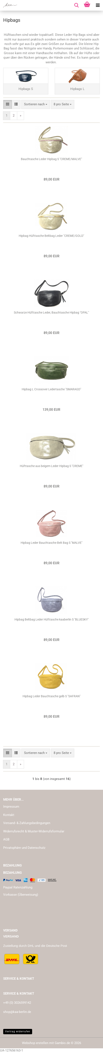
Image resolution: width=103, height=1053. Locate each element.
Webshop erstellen (35, 1043)
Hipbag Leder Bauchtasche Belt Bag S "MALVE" (51, 542)
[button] (7, 104)
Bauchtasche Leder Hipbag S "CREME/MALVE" (51, 159)
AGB (6, 839)
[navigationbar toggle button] (97, 5)
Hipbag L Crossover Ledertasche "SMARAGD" (51, 389)
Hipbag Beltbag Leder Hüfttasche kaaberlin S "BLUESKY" (51, 619)
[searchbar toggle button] (76, 5)
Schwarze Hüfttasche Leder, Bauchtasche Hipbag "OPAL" (51, 312)
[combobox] (35, 104)
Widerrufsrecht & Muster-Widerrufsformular (33, 831)
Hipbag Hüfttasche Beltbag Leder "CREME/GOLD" (51, 235)
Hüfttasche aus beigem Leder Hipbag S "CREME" (51, 466)
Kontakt (8, 815)
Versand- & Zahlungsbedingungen (26, 823)
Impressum (11, 807)
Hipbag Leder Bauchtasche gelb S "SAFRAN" (51, 696)
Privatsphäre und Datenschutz (24, 848)
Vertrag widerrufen (17, 1031)
